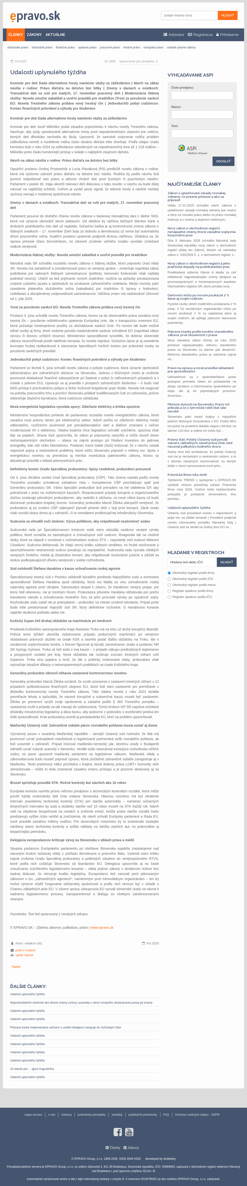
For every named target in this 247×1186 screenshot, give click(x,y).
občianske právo (17, 47)
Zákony (133, 1148)
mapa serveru (33, 1114)
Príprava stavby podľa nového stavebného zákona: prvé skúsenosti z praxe (200, 333)
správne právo (87, 47)
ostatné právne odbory (181, 47)
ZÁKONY (34, 35)
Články (115, 1148)
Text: (174, 126)
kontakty (117, 1114)
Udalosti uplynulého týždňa (27, 994)
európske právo (154, 47)
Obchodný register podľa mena (192, 585)
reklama (66, 1114)
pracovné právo (110, 47)
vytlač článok (24, 955)
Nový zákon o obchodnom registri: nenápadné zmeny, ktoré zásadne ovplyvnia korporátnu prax (202, 231)
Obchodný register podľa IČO (190, 579)
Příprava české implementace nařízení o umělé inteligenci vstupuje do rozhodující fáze (65, 1027)
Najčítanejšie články (194, 184)
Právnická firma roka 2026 (187, 475)
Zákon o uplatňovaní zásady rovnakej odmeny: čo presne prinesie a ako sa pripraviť (197, 196)
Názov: (176, 107)
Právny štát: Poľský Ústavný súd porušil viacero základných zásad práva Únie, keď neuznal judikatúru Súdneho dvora (200, 443)
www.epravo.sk (102, 927)
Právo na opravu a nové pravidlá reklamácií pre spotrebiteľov (201, 369)
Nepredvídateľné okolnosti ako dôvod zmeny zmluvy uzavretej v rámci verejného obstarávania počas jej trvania (81, 1002)
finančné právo (65, 47)
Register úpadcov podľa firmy (190, 591)
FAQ (166, 1114)
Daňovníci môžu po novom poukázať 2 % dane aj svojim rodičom (198, 296)
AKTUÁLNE (55, 35)
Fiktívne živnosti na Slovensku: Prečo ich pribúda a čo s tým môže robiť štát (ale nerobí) (199, 408)
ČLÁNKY (15, 35)
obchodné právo (42, 47)
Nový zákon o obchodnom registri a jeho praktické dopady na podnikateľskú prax (199, 265)
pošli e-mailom (25, 950)
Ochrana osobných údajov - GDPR (197, 1114)
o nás (51, 1114)
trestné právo (131, 47)
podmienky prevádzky (92, 1114)
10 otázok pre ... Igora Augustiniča (32, 1069)
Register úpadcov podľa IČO (190, 597)
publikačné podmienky (143, 1114)
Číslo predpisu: (182, 87)
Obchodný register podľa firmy (191, 573)
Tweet (15, 967)
